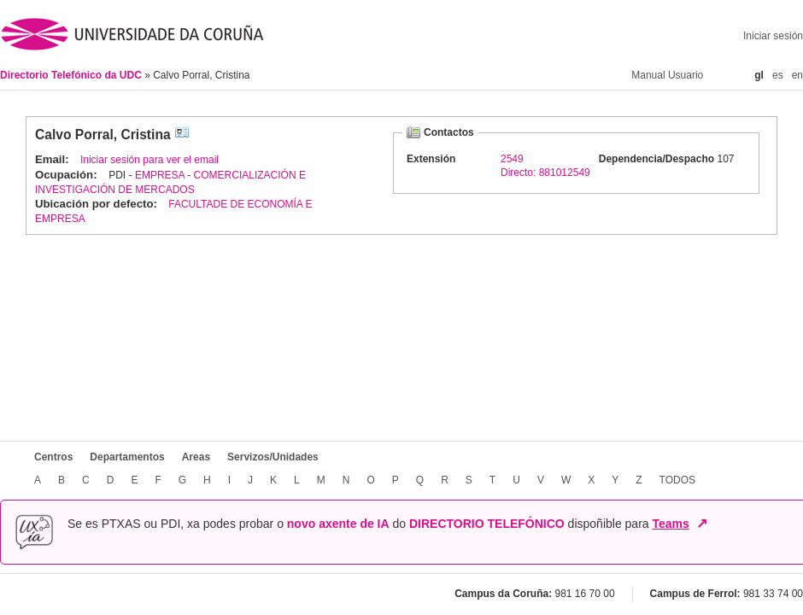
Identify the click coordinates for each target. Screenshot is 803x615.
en (797, 75)
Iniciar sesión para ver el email (149, 160)
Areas (196, 457)
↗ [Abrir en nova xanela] (701, 523)
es (777, 75)
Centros (53, 457)
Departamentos (127, 457)
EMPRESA (160, 175)
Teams (670, 523)
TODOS (677, 480)
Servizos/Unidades (273, 457)
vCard (182, 135)
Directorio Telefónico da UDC (72, 75)
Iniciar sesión (773, 36)
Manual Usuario (667, 75)
